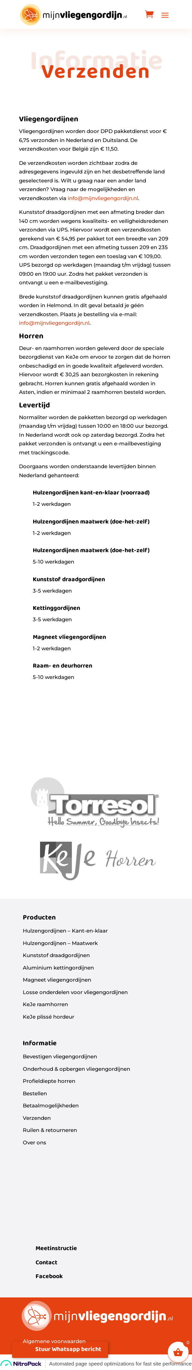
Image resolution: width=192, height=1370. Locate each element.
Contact (46, 1262)
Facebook (49, 1276)
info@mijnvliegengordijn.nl (103, 198)
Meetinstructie (56, 1248)
